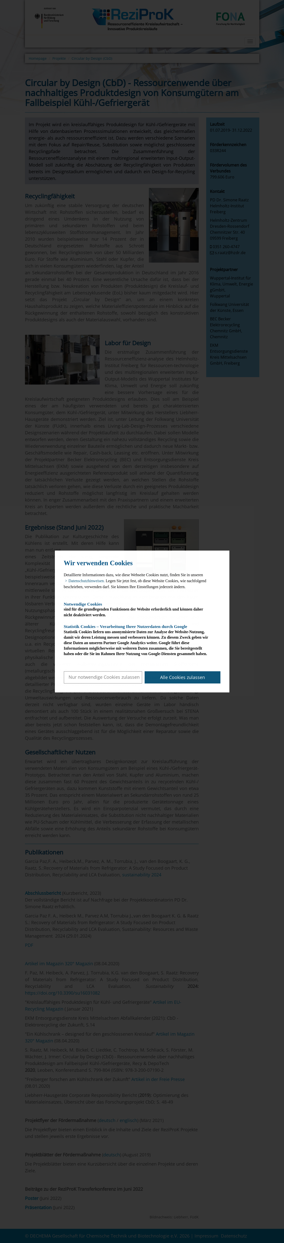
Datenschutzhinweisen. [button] (86, 581)
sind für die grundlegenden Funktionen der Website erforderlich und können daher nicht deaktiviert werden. (138, 609)
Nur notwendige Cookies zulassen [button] (104, 677)
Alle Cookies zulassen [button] (182, 677)
